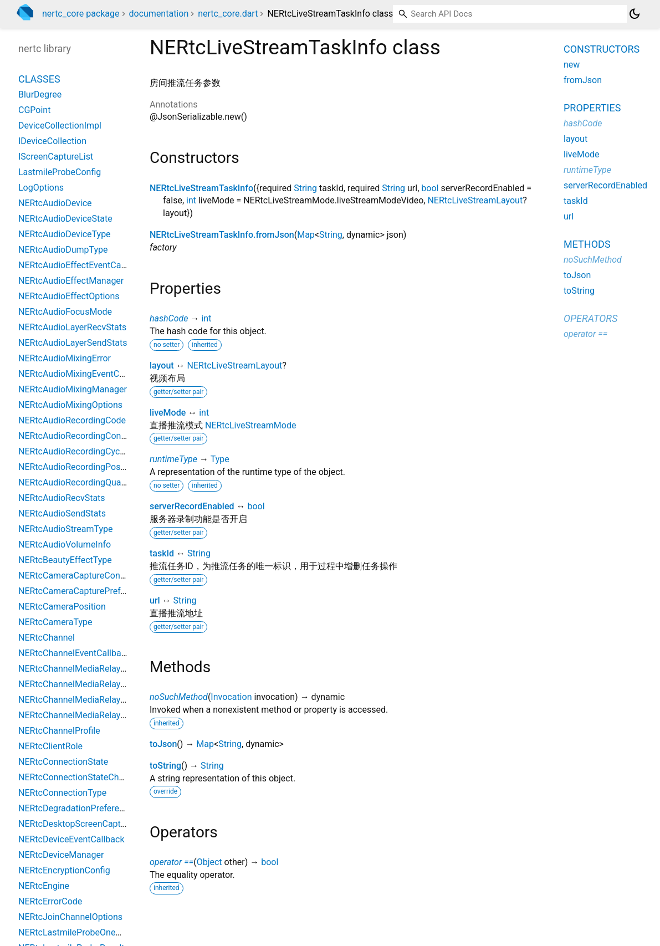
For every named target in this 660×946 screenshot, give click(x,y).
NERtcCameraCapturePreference (82, 591)
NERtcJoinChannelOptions (70, 917)
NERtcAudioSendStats (62, 513)
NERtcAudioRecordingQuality (75, 482)
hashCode (169, 318)
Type (220, 459)
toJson (163, 744)
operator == (171, 862)
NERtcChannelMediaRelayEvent (80, 684)
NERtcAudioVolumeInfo (64, 544)
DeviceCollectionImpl (59, 125)
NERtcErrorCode (50, 901)
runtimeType (173, 459)
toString (165, 765)
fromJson (583, 80)
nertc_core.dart (228, 13)
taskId (162, 553)
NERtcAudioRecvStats (61, 498)
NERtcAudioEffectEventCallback (81, 265)
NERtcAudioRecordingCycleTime (82, 451)
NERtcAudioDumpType (63, 249)
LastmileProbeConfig (59, 172)
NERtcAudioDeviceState (65, 218)
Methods (587, 244)
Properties (592, 108)
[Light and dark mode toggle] (634, 14)
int (191, 200)
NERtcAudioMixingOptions (70, 405)
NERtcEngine (43, 886)
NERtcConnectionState (63, 761)
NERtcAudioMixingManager (72, 389)
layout (162, 365)
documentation (159, 13)
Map (306, 234)
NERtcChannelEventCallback (74, 653)
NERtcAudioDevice (55, 203)
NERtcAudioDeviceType (64, 234)
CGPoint (34, 110)
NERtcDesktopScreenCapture (75, 824)
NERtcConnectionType (62, 793)
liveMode (168, 412)
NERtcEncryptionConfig (64, 870)
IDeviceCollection (52, 141)
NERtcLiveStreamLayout (475, 200)
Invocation (231, 697)
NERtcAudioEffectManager (71, 280)
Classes (39, 79)
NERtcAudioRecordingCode (72, 420)
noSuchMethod (179, 697)
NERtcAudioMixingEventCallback (82, 374)
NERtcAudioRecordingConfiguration (88, 436)
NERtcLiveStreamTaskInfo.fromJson (222, 234)
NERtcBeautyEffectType (65, 560)
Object (209, 862)
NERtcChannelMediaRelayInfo (77, 699)
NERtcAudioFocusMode (65, 311)
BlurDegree (40, 94)
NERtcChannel (46, 637)
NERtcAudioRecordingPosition (77, 467)
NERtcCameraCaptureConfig (74, 575)
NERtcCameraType (55, 622)
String (305, 188)
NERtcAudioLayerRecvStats (72, 327)
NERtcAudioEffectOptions (69, 296)
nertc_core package (81, 13)
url (155, 600)
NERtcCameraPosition (62, 606)
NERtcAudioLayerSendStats (72, 343)
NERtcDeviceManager (61, 855)
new (572, 64)
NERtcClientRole (50, 746)
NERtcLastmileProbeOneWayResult (87, 932)
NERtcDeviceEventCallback (71, 839)
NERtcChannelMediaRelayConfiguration (95, 668)
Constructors (601, 49)
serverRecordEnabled (192, 506)
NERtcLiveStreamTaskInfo (201, 188)
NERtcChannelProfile (59, 730)
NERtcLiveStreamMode (250, 425)
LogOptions (41, 187)
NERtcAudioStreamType (65, 529)
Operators (590, 318)
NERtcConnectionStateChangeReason (93, 777)
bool (429, 188)
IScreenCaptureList (55, 156)
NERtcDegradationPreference (76, 808)
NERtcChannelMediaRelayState (79, 715)
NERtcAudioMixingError (64, 358)
